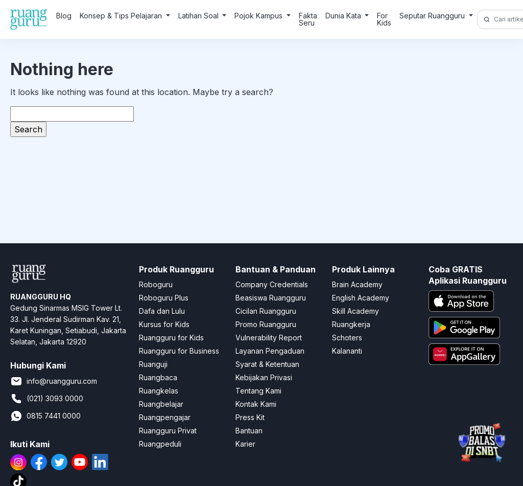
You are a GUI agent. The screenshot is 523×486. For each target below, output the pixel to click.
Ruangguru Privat (168, 430)
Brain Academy (357, 284)
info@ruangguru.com (53, 381)
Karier (245, 443)
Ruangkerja (351, 324)
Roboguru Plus (163, 297)
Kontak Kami (255, 404)
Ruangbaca (158, 377)
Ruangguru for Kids (171, 337)
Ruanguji (153, 364)
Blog (64, 15)
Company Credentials (271, 284)
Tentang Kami (258, 390)
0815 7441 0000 (45, 416)
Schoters (347, 337)
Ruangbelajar (161, 404)
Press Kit (250, 417)
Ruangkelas (158, 390)
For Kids (384, 19)
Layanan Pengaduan (269, 350)
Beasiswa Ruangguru (270, 297)
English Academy (360, 297)
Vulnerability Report (268, 337)
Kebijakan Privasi (263, 377)
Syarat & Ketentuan (267, 364)
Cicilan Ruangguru (265, 311)
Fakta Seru (308, 19)
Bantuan (249, 430)
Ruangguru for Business (179, 350)
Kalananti (347, 350)
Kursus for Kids (164, 324)
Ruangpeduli (160, 443)
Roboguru (156, 284)
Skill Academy (355, 311)
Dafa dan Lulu (162, 311)
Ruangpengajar (165, 417)
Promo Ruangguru (265, 324)
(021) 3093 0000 (46, 398)
